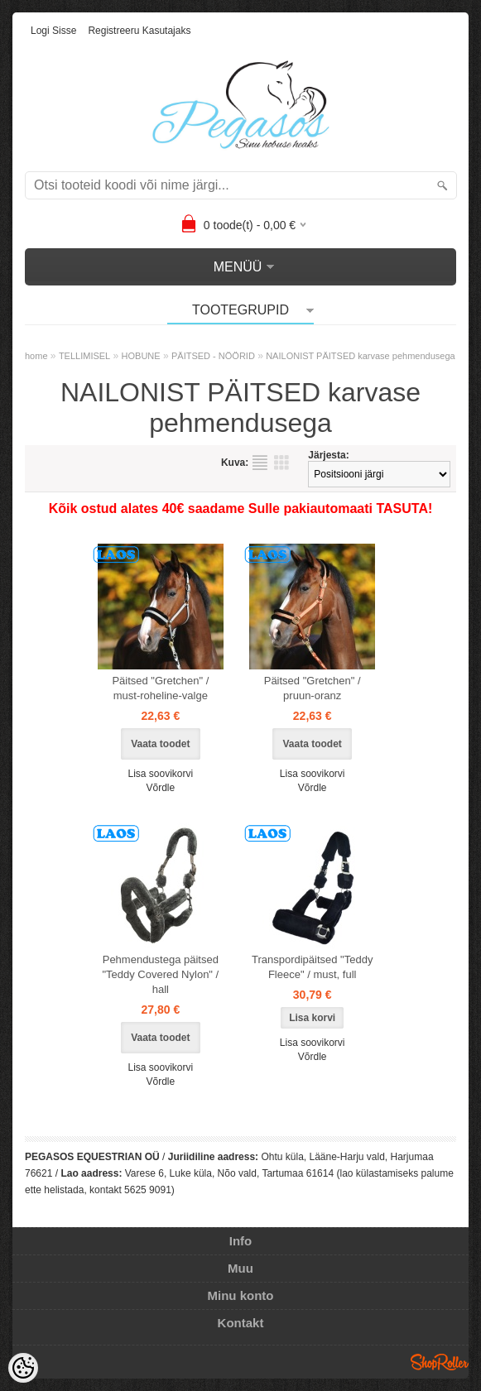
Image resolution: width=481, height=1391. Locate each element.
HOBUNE (141, 356)
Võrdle (160, 788)
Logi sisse (53, 30)
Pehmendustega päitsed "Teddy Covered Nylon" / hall (160, 974)
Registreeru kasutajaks (139, 30)
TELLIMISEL (84, 356)
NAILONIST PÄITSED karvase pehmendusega (360, 356)
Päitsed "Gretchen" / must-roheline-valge (160, 688)
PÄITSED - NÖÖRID (213, 356)
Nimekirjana (260, 462)
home (36, 356)
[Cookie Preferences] (23, 1368)
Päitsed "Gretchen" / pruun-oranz (312, 688)
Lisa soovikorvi (160, 773)
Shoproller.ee (440, 1362)
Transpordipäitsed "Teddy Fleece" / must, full (312, 967)
